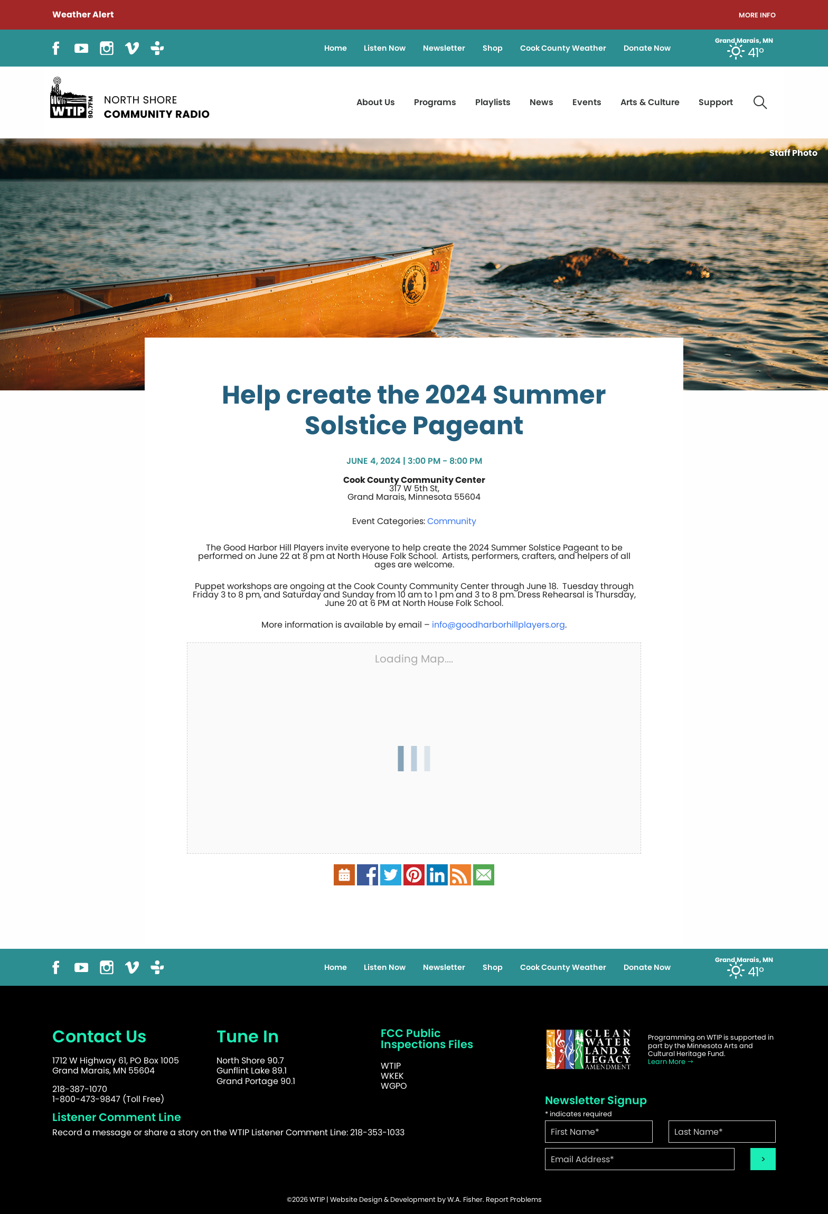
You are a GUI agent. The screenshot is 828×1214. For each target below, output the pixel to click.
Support (716, 102)
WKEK (392, 1076)
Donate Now (647, 48)
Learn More (671, 1062)
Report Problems (514, 1199)
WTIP (391, 1066)
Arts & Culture (650, 102)
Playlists (493, 102)
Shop (493, 48)
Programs (435, 102)
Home (335, 48)
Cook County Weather (563, 48)
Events (586, 102)
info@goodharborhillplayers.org (498, 625)
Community (451, 521)
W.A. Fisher (465, 1199)
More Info (757, 15)
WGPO (394, 1086)
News (541, 102)
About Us (375, 102)
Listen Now (385, 48)
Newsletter (444, 48)
